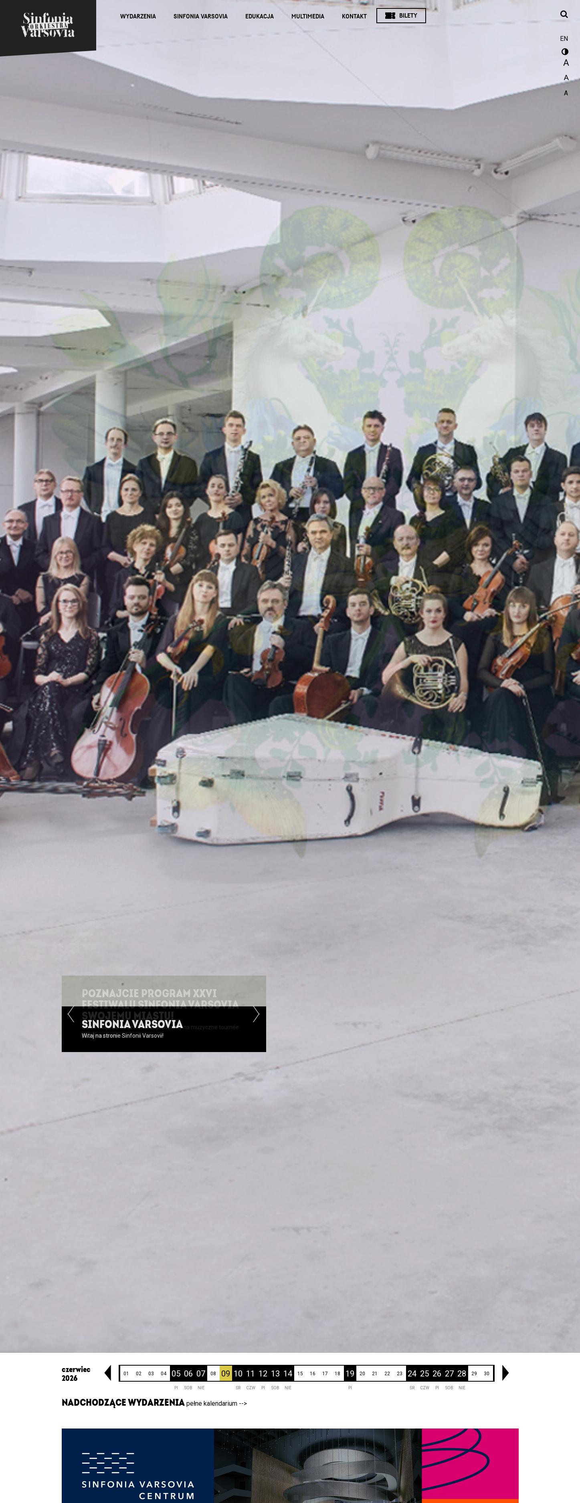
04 (163, 1373)
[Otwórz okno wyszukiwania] (564, 15)
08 (213, 1373)
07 (200, 1373)
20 (362, 1373)
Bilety (408, 15)
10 (238, 1373)
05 (176, 1373)
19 (350, 1373)
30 (486, 1373)
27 (449, 1373)
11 (250, 1373)
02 (138, 1373)
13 (275, 1373)
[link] (108, 1373)
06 (188, 1373)
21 (375, 1373)
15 (300, 1373)
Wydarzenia (138, 16)
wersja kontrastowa (564, 53)
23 (399, 1373)
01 (126, 1373)
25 (424, 1373)
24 (412, 1373)
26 (436, 1373)
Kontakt (354, 16)
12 (263, 1373)
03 (151, 1373)
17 (325, 1373)
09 (225, 1373)
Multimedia (307, 16)
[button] (71, 1029)
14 (287, 1373)
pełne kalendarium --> (216, 1403)
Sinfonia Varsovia (201, 16)
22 (387, 1373)
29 (474, 1373)
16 (312, 1373)
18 (337, 1373)
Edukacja (259, 16)
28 (461, 1373)
